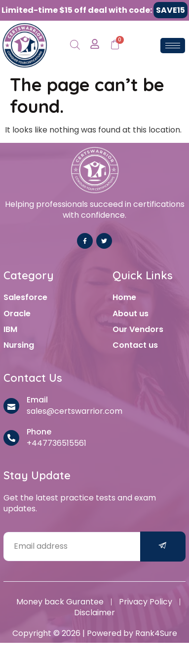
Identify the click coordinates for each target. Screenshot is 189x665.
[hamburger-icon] (172, 45)
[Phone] (11, 438)
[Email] (11, 406)
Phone (39, 431)
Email (37, 399)
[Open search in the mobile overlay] (75, 45)
